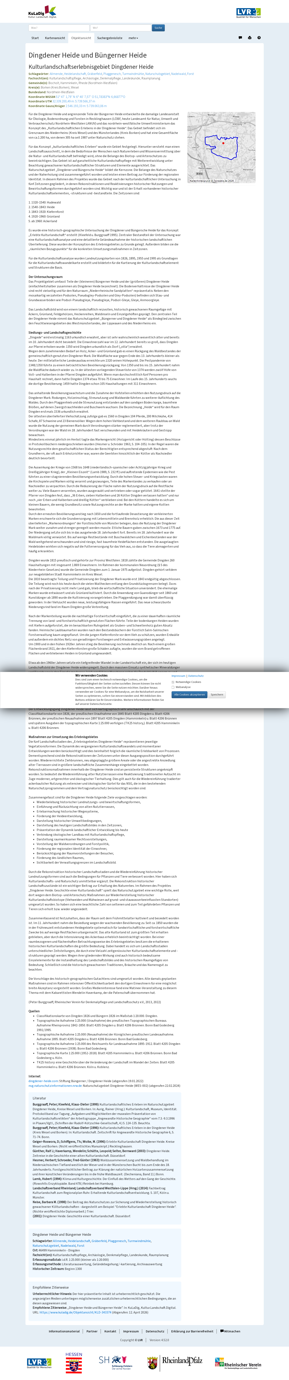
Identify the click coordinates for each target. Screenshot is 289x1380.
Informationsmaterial (64, 1331)
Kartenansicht (55, 38)
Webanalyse (181, 687)
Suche (158, 28)
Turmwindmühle (133, 74)
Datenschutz (155, 1331)
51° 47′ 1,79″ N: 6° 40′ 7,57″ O (75, 97)
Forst (190, 74)
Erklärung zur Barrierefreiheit (192, 1331)
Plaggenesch (112, 74)
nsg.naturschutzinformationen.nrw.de (55, 1086)
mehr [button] (133, 38)
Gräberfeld (94, 74)
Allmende (56, 74)
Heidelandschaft (75, 74)
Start (35, 38)
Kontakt (110, 1331)
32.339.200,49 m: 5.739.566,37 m (73, 101)
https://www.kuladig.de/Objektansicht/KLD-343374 (75, 1312)
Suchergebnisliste (109, 38)
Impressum (131, 1331)
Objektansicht (81, 38)
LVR (140, 1340)
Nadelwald (178, 74)
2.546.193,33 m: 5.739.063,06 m (86, 106)
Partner (92, 1331)
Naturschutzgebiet (157, 74)
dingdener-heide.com (43, 1081)
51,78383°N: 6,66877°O (110, 97)
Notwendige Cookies (186, 682)
